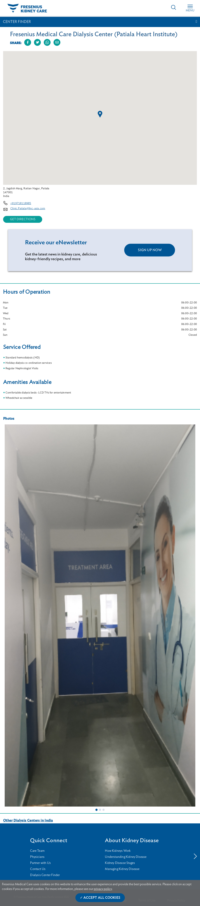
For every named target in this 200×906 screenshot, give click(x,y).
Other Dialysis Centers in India (28, 820)
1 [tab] (96, 809)
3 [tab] (103, 809)
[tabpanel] (100, 615)
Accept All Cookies (101, 898)
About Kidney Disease (132, 840)
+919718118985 (20, 203)
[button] (100, 114)
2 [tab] (100, 809)
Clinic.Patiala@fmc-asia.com (27, 208)
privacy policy (103, 889)
